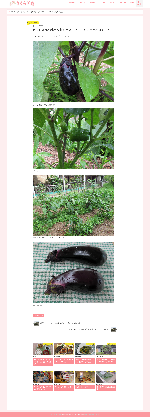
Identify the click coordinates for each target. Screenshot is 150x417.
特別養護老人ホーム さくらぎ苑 (73, 414)
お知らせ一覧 (39, 315)
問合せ (132, 2)
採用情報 (92, 2)
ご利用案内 (71, 2)
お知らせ (123, 2)
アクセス (112, 2)
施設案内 (82, 2)
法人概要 (102, 2)
